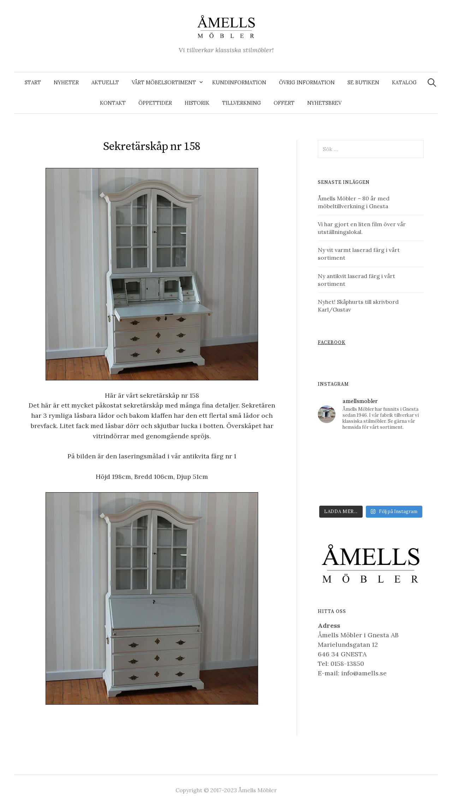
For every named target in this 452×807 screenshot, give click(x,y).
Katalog (404, 82)
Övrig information (307, 82)
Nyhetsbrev (324, 103)
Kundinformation (239, 82)
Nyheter (66, 82)
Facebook (331, 343)
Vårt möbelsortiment (164, 82)
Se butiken (363, 82)
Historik (197, 103)
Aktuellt (105, 82)
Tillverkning (241, 103)
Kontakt (113, 103)
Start (33, 82)
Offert (284, 103)
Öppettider (155, 103)
